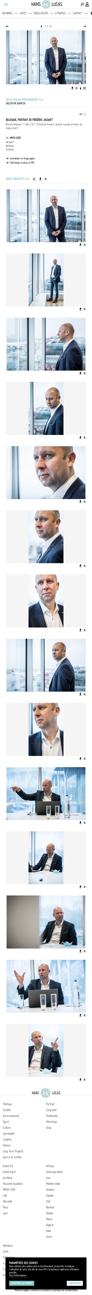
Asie (48, 1178)
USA (48, 1201)
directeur (10, 149)
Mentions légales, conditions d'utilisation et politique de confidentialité (46, 1290)
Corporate (51, 1110)
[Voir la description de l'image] (80, 88)
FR (81, 114)
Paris (5, 1207)
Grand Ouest (9, 1172)
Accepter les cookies (21, 1283)
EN (85, 114)
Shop (48, 1128)
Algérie (50, 1225)
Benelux (50, 1207)
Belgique (10, 145)
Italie (48, 1231)
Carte (23, 13)
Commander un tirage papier (22, 158)
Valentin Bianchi (15, 103)
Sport (6, 1122)
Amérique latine (54, 1172)
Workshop (51, 1122)
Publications (40, 13)
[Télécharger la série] (40, 179)
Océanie (50, 1189)
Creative (7, 1139)
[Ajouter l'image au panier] (76, 88)
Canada (49, 1195)
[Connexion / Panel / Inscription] (87, 4)
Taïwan (49, 1213)
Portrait (50, 1104)
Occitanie (7, 1178)
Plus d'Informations (17, 1275)
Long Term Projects (13, 1151)
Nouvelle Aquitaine (12, 1184)
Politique (7, 1104)
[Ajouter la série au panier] (45, 179)
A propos (60, 13)
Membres (7, 13)
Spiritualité (8, 1133)
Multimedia (51, 1116)
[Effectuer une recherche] (82, 4)
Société (7, 1110)
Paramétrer (75, 1283)
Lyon (5, 1213)
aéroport (10, 142)
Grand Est (8, 1166)
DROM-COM (9, 1189)
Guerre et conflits (12, 1157)
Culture (7, 1128)
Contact (77, 13)
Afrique (50, 1166)
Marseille (7, 1201)
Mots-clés (15, 138)
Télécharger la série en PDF (22, 162)
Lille (5, 1195)
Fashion (7, 1145)
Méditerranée (53, 1184)
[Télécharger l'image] (72, 88)
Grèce (49, 1237)
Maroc (49, 1219)
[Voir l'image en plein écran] (84, 88)
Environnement (11, 1116)
